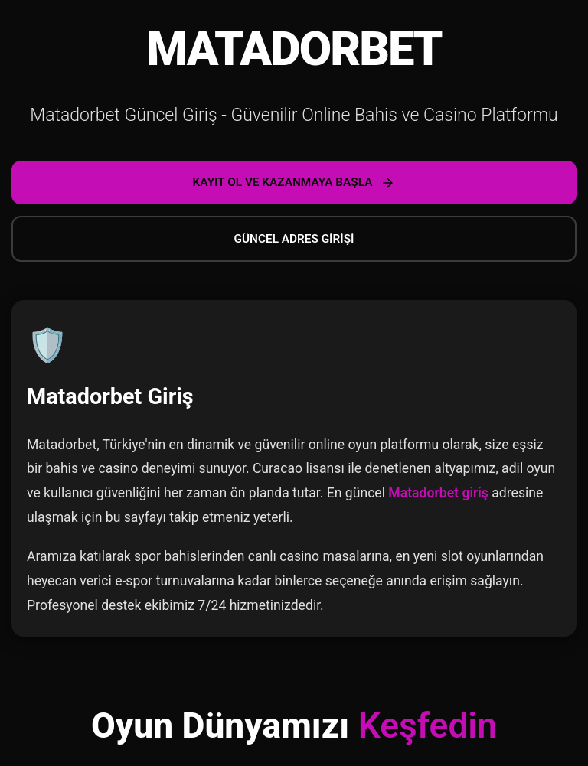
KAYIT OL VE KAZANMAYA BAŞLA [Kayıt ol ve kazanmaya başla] (294, 183)
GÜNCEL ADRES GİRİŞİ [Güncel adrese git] (294, 239)
